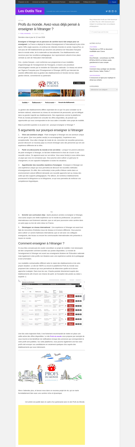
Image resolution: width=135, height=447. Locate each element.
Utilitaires (93, 47)
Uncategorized (95, 76)
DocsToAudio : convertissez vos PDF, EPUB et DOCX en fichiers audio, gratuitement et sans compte (102, 61)
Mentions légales (71, 2)
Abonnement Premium (56, 2)
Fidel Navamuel (25, 34)
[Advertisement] (51, 198)
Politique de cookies (85, 2)
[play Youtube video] (51, 369)
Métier (21, 21)
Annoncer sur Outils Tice (38, 2)
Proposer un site (23, 2)
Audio (91, 56)
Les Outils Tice (32, 12)
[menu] (113, 2)
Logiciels (93, 67)
